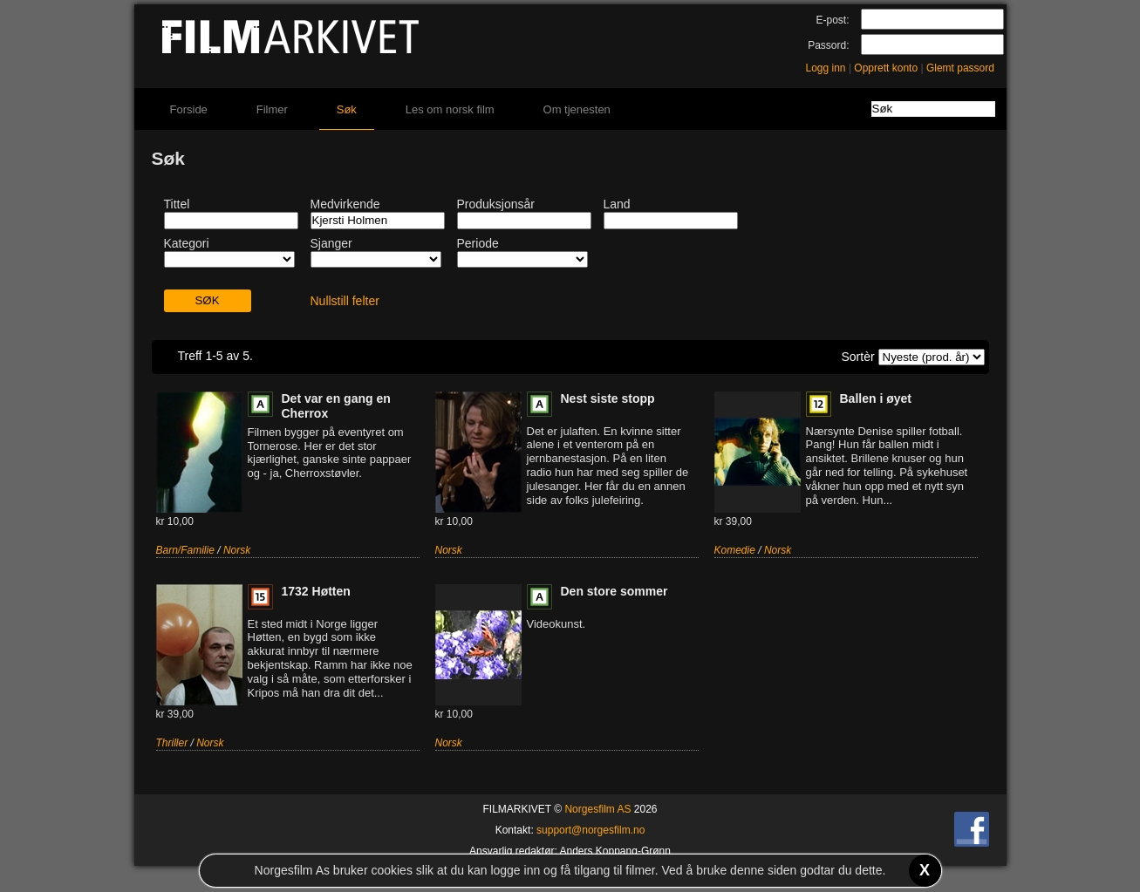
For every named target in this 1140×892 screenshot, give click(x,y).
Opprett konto (886, 68)
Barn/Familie (185, 550)
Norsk (236, 550)
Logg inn (826, 68)
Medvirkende (345, 204)
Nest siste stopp (608, 398)
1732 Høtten (316, 591)
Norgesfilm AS (597, 809)
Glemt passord (960, 68)
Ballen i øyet (875, 398)
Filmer (272, 109)
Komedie (734, 550)
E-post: (832, 20)
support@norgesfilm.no (590, 830)
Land (617, 204)
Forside (189, 109)
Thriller (172, 743)
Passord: (828, 45)
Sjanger (331, 243)
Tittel (177, 204)
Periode (478, 243)
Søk (347, 109)
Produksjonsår (496, 204)
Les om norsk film (450, 109)
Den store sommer (614, 591)
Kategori (186, 243)
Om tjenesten (577, 109)
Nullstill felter (345, 301)
